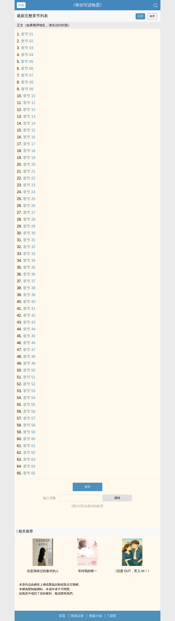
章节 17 (29, 144)
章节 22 (29, 178)
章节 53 (29, 391)
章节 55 (29, 405)
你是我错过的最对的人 (43, 571)
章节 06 (27, 68)
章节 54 (29, 398)
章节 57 (29, 418)
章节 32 (29, 247)
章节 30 (29, 233)
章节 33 (29, 254)
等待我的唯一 (87, 571)
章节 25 (29, 199)
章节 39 (29, 295)
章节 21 (29, 171)
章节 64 (29, 466)
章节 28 (29, 219)
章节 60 (29, 439)
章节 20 (29, 164)
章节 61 (29, 446)
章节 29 (29, 226)
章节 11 (29, 103)
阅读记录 (77, 616)
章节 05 (27, 62)
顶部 (111, 616)
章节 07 (27, 75)
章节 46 (29, 343)
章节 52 (29, 384)
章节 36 (29, 274)
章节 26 (29, 206)
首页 (62, 616)
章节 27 (29, 212)
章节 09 (27, 89)
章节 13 (29, 116)
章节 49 (29, 363)
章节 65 (29, 473)
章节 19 (29, 158)
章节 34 (29, 260)
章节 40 (29, 302)
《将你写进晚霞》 (87, 5)
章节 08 (27, 82)
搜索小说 (95, 616)
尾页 (87, 486)
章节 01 (27, 34)
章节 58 (29, 425)
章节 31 (29, 240)
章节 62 (29, 453)
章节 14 (29, 123)
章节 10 (29, 96)
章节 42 (29, 315)
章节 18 (29, 151)
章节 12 (29, 110)
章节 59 (29, 432)
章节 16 (29, 137)
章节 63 (29, 459)
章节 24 (29, 192)
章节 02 (27, 41)
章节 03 (27, 48)
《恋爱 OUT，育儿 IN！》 (132, 571)
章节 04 (27, 55)
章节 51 (29, 377)
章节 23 (29, 185)
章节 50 (29, 370)
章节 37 (29, 281)
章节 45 (29, 336)
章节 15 (29, 130)
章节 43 (29, 322)
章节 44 (29, 329)
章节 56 (29, 411)
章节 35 (29, 267)
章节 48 (29, 357)
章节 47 (29, 350)
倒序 (152, 16)
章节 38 (29, 288)
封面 (21, 5)
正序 (140, 16)
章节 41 (29, 308)
